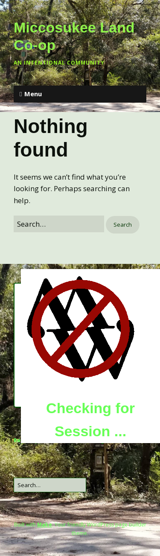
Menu (33, 93)
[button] (123, 225)
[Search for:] (59, 224)
